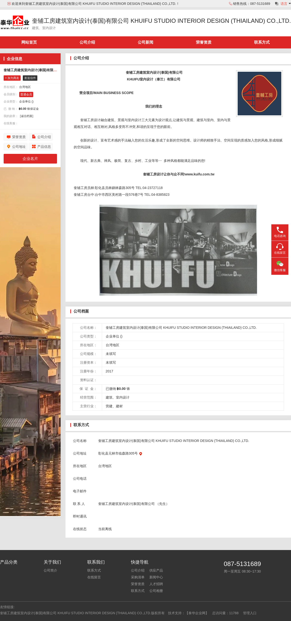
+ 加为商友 (12, 78)
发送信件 (30, 78)
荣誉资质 (203, 42)
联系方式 (262, 42)
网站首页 (29, 42)
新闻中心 (156, 577)
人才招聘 (156, 584)
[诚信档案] (26, 116)
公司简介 (50, 570)
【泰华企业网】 (197, 613)
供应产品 (156, 570)
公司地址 (19, 147)
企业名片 (30, 159)
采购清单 (138, 577)
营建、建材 (114, 406)
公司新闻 (145, 42)
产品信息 (44, 147)
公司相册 (156, 591)
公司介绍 (87, 42)
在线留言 (94, 577)
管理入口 (250, 613)
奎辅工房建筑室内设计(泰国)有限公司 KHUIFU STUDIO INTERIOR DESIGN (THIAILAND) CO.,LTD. (161, 20)
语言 (284, 4)
